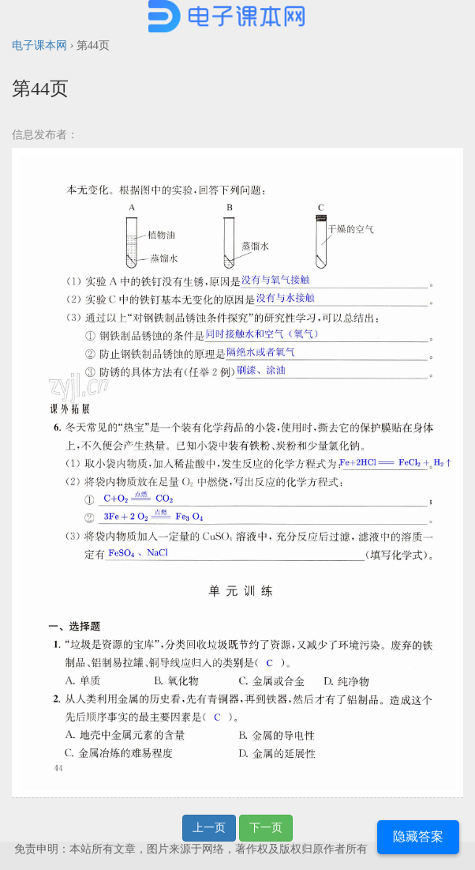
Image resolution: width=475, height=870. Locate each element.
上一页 (209, 828)
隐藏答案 (418, 836)
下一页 (265, 828)
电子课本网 (39, 45)
